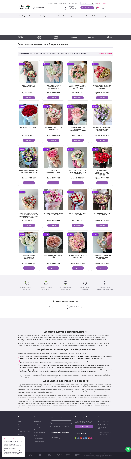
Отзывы (20, 434)
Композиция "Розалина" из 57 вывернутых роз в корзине (102, 173)
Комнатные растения (39, 433)
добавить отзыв (74, 307)
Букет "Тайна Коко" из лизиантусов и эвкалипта (102, 257)
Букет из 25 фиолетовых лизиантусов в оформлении (102, 129)
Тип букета (44, 16)
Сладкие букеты (79, 16)
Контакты (74, 3)
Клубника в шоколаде (99, 16)
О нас (69, 3)
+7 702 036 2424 (103, 421)
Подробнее (28, 97)
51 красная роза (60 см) (29, 128)
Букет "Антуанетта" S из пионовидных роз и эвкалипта (77, 172)
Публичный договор (23, 427)
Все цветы (52, 16)
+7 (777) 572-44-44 (71, 7)
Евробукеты (44, 53)
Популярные (24, 53)
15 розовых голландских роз (53, 171)
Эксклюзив (34, 53)
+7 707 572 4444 (103, 425)
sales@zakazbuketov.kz (105, 428)
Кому (70, 16)
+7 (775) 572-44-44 (71, 8)
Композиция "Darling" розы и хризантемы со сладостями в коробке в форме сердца (28, 215)
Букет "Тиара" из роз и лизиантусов (53, 128)
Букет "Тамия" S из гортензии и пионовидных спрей (78, 129)
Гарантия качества (39, 441)
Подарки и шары (38, 438)
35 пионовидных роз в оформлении (78, 256)
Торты (88, 16)
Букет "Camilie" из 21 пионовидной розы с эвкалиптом (77, 86)
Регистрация (104, 3)
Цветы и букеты (38, 427)
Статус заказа (62, 3)
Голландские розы (57, 53)
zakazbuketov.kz (97, 457)
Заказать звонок (87, 7)
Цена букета (37, 421)
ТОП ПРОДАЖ (23, 16)
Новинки (82, 53)
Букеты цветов (34, 16)
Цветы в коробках (71, 53)
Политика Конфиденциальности (23, 430)
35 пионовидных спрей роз (53, 256)
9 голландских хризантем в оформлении (29, 257)
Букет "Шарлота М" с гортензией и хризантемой (53, 86)
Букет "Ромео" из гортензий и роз (28, 86)
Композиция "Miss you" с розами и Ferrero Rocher (102, 86)
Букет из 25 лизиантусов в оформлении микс (28, 171)
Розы (59, 16)
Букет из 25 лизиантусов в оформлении (53, 214)
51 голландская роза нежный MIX (102, 214)
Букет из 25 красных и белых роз (77, 214)
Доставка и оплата (52, 3)
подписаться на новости (61, 427)
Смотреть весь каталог (105, 53)
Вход (98, 3)
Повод (65, 16)
